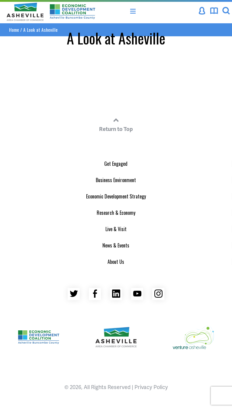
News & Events (115, 245)
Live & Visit (116, 229)
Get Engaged (115, 163)
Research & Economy (116, 212)
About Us (116, 261)
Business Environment (116, 180)
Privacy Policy (151, 387)
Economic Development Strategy (116, 196)
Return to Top (116, 124)
